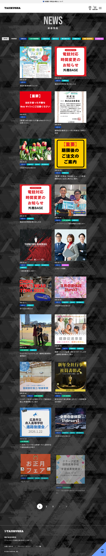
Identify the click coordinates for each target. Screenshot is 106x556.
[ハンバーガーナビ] (100, 8)
